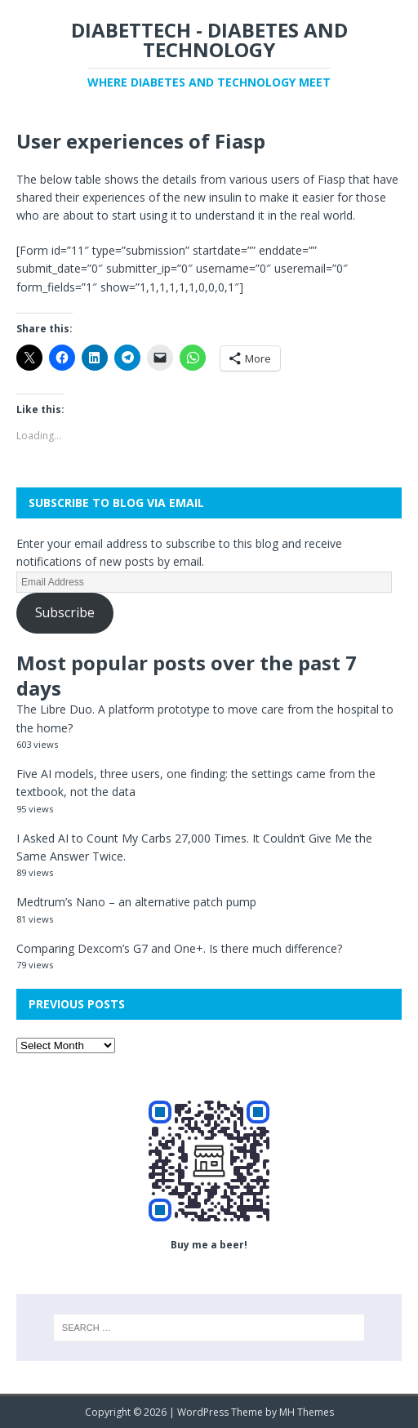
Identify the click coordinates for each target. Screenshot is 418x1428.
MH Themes (306, 1412)
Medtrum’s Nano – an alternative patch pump (136, 902)
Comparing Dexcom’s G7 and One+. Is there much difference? (179, 948)
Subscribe (65, 612)
